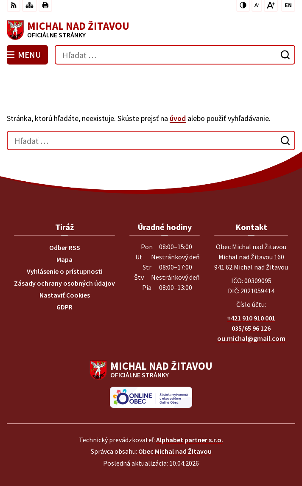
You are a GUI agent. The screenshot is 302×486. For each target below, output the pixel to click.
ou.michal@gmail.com (251, 338)
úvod (178, 118)
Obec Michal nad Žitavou (175, 451)
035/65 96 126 (251, 328)
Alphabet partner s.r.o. (189, 439)
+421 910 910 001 (251, 318)
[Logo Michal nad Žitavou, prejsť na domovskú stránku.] (151, 30)
